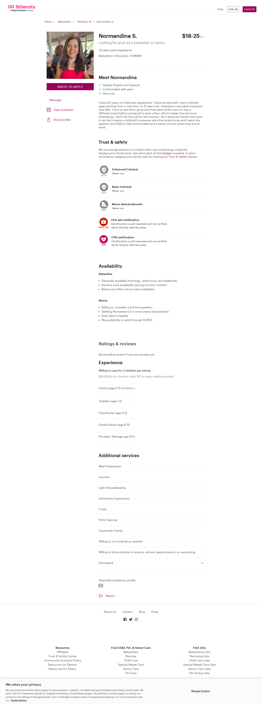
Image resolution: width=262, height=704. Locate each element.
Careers (127, 611)
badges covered (173, 153)
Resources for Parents (62, 664)
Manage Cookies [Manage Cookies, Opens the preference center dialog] (200, 691)
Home (48, 21)
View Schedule (63, 109)
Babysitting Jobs (199, 651)
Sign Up (249, 9)
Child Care (131, 660)
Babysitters (64, 21)
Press (154, 611)
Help (220, 9)
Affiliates (62, 651)
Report (107, 595)
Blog (142, 611)
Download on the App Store (131, 634)
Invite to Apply (70, 86)
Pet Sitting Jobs (199, 673)
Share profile (62, 119)
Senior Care (131, 668)
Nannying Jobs (199, 656)
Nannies (130, 656)
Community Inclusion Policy (62, 660)
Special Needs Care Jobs (199, 664)
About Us (110, 611)
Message (55, 100)
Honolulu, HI (84, 21)
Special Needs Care (131, 664)
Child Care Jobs (199, 660)
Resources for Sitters (62, 668)
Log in (233, 9)
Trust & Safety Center (182, 156)
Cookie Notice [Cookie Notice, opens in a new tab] (19, 700)
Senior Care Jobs (199, 668)
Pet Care (131, 673)
